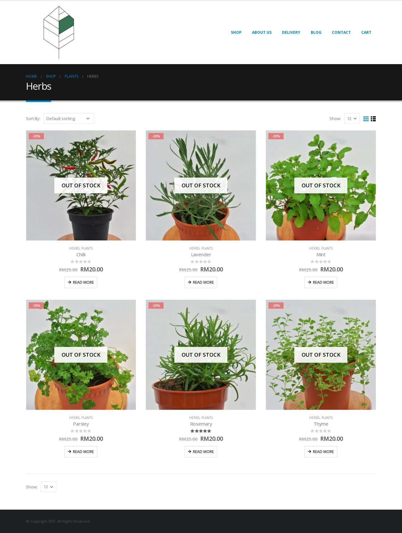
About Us (262, 32)
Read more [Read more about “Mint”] (323, 282)
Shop (236, 32)
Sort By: (33, 118)
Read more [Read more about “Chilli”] (83, 282)
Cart (366, 32)
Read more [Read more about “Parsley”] (83, 451)
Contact (341, 32)
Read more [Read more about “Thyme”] (323, 451)
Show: (335, 118)
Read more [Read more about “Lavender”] (203, 282)
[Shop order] (69, 118)
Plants (87, 248)
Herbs (74, 248)
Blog (316, 32)
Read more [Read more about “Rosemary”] (203, 451)
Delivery (291, 32)
